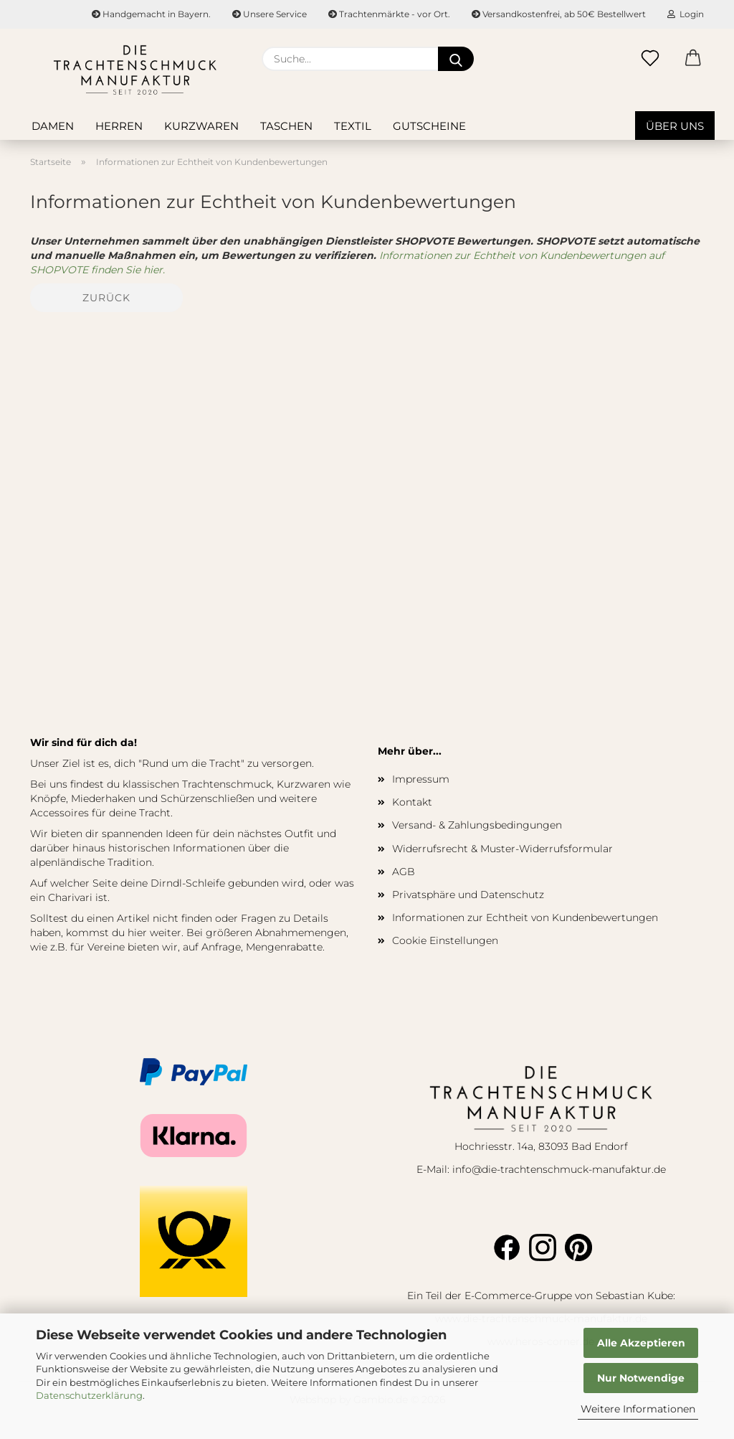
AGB (403, 871)
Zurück (106, 297)
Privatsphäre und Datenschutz (468, 894)
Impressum (420, 779)
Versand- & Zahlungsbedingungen (477, 824)
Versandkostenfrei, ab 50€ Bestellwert (559, 14)
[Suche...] (456, 59)
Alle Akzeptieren (641, 1342)
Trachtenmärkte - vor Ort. (389, 14)
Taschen (286, 126)
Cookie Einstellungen (445, 940)
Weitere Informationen (638, 1408)
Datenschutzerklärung (89, 1395)
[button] (693, 59)
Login (685, 14)
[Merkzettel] (650, 59)
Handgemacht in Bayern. (151, 14)
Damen (53, 126)
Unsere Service (269, 14)
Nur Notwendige (641, 1378)
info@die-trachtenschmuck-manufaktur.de (559, 1169)
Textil (352, 126)
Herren (119, 126)
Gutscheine (429, 126)
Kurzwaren (201, 126)
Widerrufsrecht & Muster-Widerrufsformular (502, 848)
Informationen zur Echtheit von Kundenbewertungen (525, 917)
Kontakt (412, 802)
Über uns (675, 126)
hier (137, 932)
